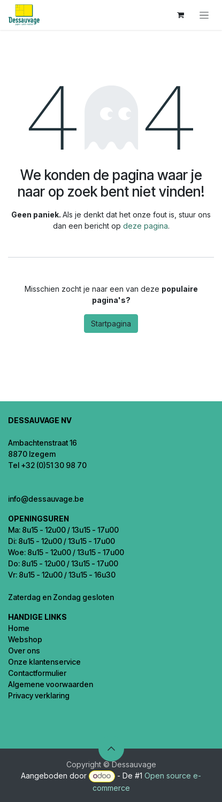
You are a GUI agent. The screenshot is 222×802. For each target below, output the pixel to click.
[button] (111, 748)
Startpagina (111, 323)
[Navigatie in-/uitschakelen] (204, 15)
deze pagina (145, 225)
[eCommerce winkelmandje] (180, 15)
